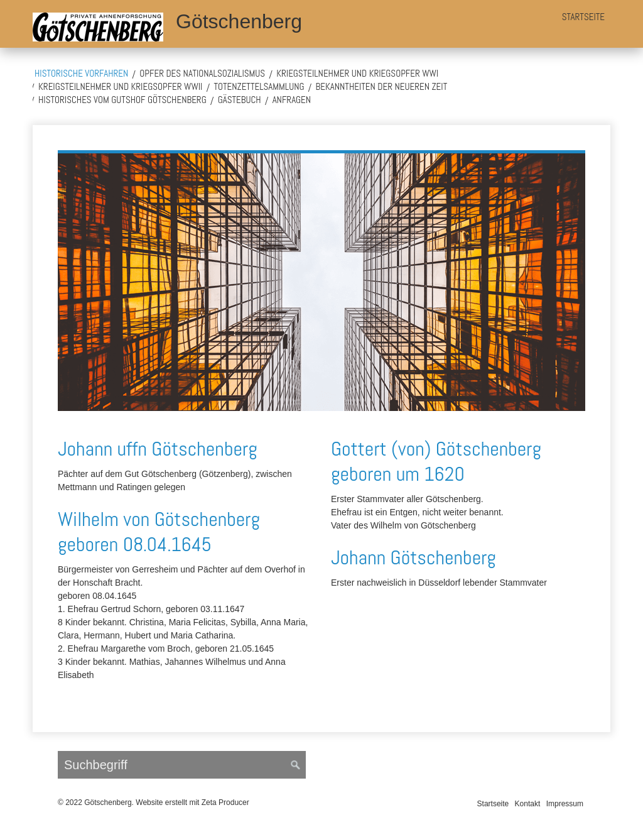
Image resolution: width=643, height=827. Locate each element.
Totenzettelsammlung (258, 86)
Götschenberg (239, 21)
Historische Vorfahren (81, 73)
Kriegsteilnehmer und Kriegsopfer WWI (357, 73)
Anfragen (292, 100)
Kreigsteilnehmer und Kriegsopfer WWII (120, 86)
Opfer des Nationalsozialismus (202, 73)
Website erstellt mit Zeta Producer (192, 802)
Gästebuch (239, 100)
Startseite (583, 17)
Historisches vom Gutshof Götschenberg (122, 100)
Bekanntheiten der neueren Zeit (382, 86)
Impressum (564, 803)
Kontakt (528, 803)
